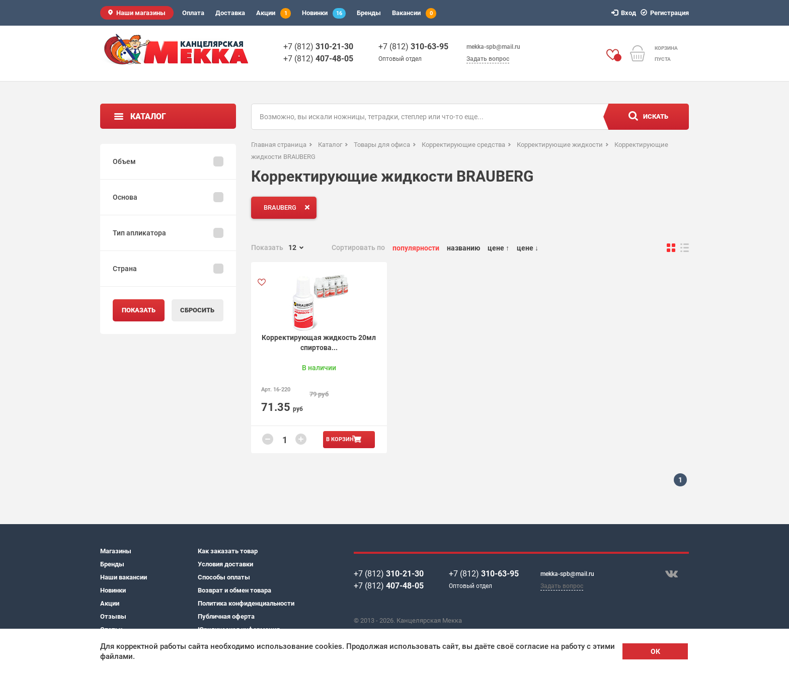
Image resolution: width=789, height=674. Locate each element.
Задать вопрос (487, 58)
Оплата (193, 13)
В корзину (341, 439)
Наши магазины (141, 13)
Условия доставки (225, 564)
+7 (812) (318, 46)
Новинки (324, 13)
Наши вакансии (123, 577)
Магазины (115, 551)
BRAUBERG (289, 207)
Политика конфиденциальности (246, 603)
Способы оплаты (224, 577)
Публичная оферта (226, 616)
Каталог (148, 116)
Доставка (230, 13)
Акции (273, 13)
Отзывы (113, 616)
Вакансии (414, 13)
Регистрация (666, 13)
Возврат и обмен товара (234, 590)
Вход (625, 13)
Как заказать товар (228, 551)
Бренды (369, 13)
